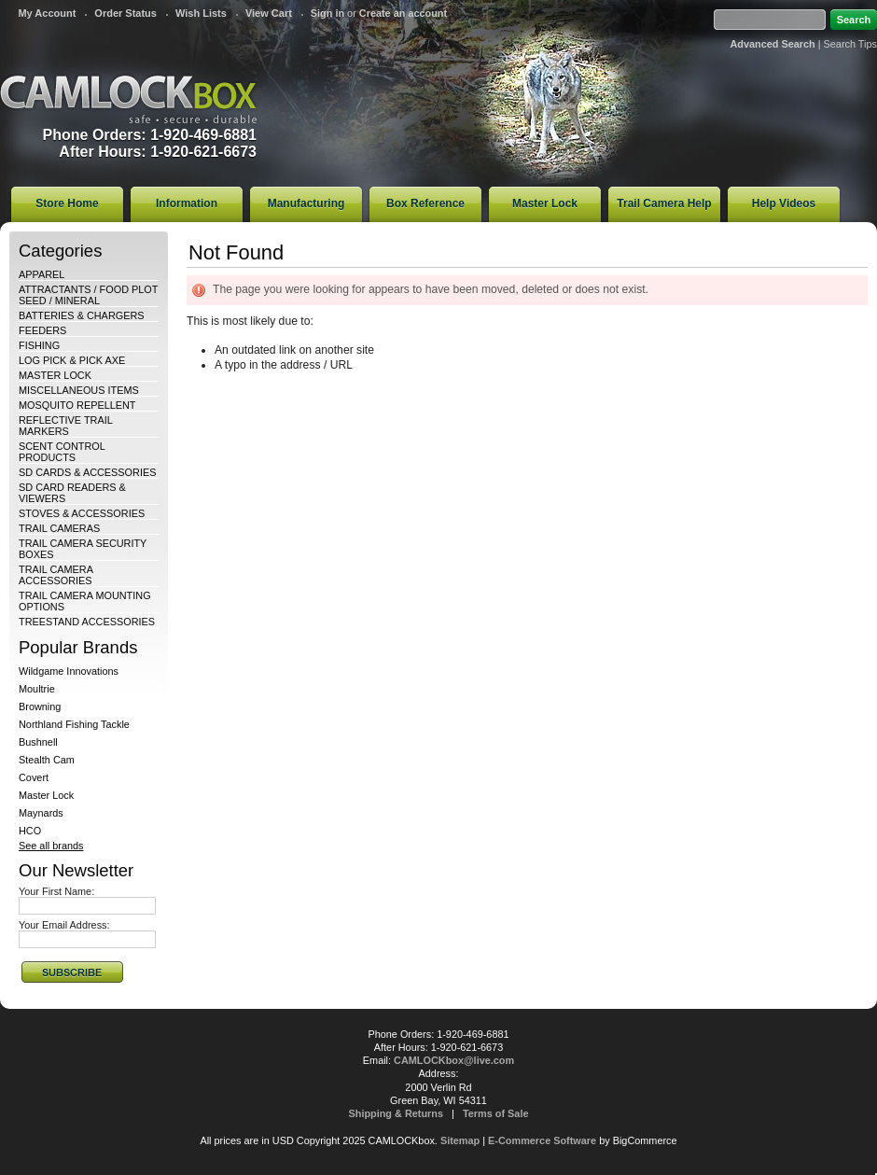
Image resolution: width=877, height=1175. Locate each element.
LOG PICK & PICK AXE (72, 360)
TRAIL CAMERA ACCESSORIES (55, 575)
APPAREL (41, 274)
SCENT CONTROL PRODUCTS (61, 452)
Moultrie (37, 688)
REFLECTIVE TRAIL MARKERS (65, 425)
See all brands (51, 845)
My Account (47, 13)
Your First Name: (56, 891)
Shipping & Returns (396, 1113)
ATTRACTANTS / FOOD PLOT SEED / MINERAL (88, 295)
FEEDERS (42, 330)
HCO (30, 830)
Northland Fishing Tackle (74, 724)
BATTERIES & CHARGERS (82, 315)
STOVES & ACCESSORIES (82, 513)
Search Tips (850, 43)
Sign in (327, 13)
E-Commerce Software (542, 1140)
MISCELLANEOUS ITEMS (79, 390)
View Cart (268, 13)
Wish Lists (201, 13)
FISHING (39, 345)
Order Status (125, 13)
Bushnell (38, 742)
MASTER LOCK (55, 375)
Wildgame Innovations (68, 671)
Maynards (41, 812)
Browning (40, 706)
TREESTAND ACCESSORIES (87, 621)
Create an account (403, 13)
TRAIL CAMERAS (59, 528)
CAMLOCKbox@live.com (454, 1060)
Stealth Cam (47, 759)
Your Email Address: (64, 924)
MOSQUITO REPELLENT (77, 405)
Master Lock (46, 795)
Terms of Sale (496, 1113)
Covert (34, 777)
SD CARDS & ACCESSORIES (87, 472)
